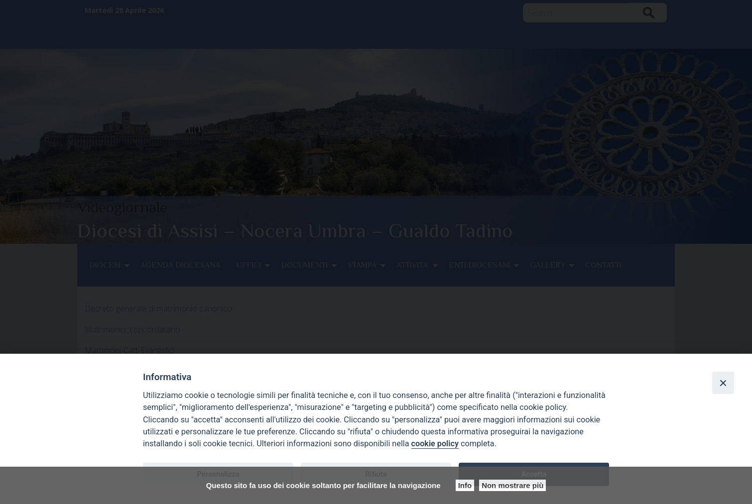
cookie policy (435, 443)
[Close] (723, 383)
